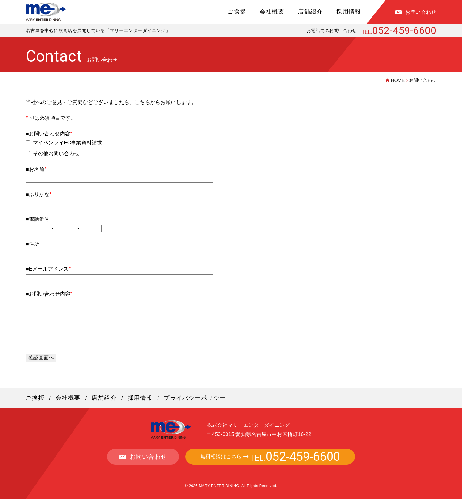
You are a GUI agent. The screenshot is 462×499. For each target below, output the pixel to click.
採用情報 (348, 11)
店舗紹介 (310, 11)
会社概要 (272, 11)
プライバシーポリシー (195, 398)
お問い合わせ (420, 12)
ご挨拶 (236, 11)
